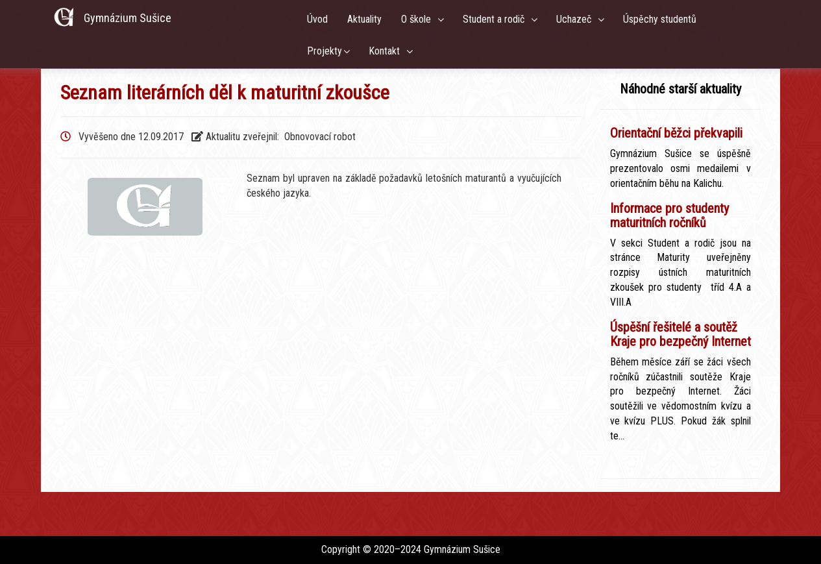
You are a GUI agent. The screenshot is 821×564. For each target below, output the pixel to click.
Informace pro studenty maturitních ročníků (669, 215)
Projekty (324, 51)
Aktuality (364, 19)
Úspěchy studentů (662, 19)
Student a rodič (496, 19)
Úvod (317, 19)
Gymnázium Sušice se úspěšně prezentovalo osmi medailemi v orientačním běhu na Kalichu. (680, 168)
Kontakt (387, 51)
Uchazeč (576, 19)
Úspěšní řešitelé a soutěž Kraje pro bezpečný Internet (680, 334)
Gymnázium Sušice (127, 18)
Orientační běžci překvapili (676, 133)
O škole (418, 19)
